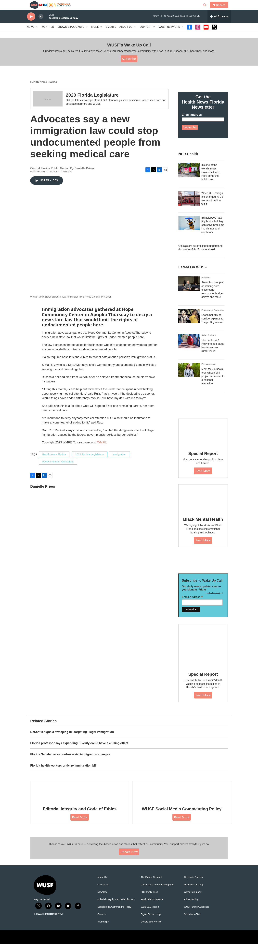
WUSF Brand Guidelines (196, 914)
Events (111, 34)
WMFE (101, 450)
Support (146, 34)
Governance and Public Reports (157, 892)
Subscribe (129, 66)
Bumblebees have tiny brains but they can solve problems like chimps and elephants (212, 232)
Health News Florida (43, 89)
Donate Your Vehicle (151, 929)
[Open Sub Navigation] (37, 34)
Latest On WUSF (192, 274)
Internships (103, 929)
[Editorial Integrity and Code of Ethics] (79, 798)
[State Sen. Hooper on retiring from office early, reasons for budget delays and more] (189, 291)
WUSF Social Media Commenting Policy (181, 816)
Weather (48, 34)
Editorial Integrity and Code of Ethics (80, 816)
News (31, 34)
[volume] (41, 24)
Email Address (192, 604)
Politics (205, 285)
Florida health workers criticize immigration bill (63, 773)
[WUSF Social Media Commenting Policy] (181, 798)
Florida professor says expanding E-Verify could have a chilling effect (79, 750)
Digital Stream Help (151, 922)
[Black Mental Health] (203, 506)
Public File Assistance (152, 907)
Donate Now (129, 859)
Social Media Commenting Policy (114, 914)
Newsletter (102, 899)
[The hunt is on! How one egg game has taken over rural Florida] (189, 349)
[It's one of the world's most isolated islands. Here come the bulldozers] (189, 178)
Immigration (119, 461)
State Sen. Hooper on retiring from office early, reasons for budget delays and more (212, 297)
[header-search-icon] (206, 8)
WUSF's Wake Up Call (129, 52)
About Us (102, 884)
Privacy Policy (191, 907)
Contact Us (103, 892)
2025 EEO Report (150, 914)
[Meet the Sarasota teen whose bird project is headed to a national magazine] (189, 377)
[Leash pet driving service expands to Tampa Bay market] (189, 323)
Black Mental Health (203, 526)
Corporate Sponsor (194, 884)
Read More (203, 478)
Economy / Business (212, 317)
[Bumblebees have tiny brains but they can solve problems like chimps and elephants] (189, 230)
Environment (208, 371)
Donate (223, 8)
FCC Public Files (149, 899)
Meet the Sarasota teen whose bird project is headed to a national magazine (212, 383)
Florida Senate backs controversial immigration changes (70, 761)
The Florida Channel (151, 884)
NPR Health (188, 161)
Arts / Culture (208, 342)
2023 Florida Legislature (92, 102)
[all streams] (219, 23)
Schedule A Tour (192, 922)
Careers (101, 922)
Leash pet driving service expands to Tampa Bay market (212, 326)
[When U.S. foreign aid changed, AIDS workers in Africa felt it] (189, 206)
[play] (31, 24)
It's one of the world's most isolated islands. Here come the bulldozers (210, 179)
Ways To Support (193, 899)
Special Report (203, 460)
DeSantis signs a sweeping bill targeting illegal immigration (72, 739)
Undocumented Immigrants (58, 469)
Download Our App (194, 892)
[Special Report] (203, 440)
